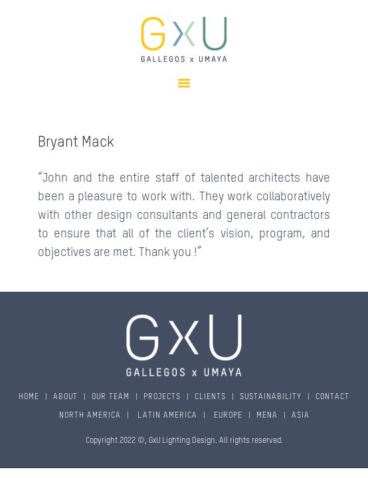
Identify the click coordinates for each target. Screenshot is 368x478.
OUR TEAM (111, 397)
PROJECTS (162, 397)
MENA (267, 416)
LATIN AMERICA (166, 416)
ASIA (301, 416)
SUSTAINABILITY (271, 397)
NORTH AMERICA (90, 416)
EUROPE (226, 416)
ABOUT (65, 397)
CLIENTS (210, 397)
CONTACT (332, 397)
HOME (29, 397)
